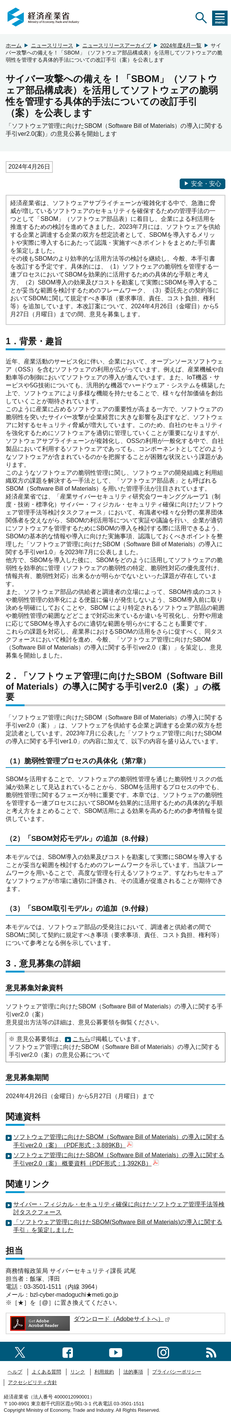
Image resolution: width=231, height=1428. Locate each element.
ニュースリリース (52, 45)
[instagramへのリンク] (163, 1351)
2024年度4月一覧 (181, 45)
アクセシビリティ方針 (32, 1382)
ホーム (14, 45)
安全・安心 (202, 183)
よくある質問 (46, 1372)
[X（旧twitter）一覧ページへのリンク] (20, 1351)
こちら (81, 1039)
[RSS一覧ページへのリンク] (211, 1351)
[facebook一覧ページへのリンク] (67, 1351)
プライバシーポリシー (176, 1372)
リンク (77, 1372)
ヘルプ (15, 1372)
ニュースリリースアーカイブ (116, 45)
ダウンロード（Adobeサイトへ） (121, 1319)
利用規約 (104, 1372)
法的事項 (133, 1372)
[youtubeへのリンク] (115, 1351)
